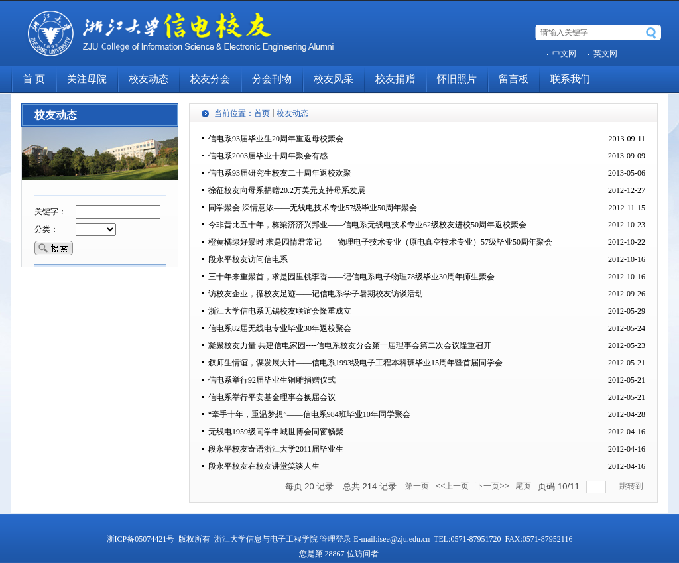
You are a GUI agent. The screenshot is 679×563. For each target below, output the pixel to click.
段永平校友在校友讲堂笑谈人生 (264, 466)
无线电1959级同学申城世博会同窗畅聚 (275, 431)
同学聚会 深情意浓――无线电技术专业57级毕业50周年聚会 (312, 207)
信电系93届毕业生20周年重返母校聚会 (275, 138)
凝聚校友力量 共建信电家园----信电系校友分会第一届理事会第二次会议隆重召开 (349, 345)
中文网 (564, 53)
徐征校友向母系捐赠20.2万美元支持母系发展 (286, 190)
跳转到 (632, 486)
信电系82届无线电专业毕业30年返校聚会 (279, 328)
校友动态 (292, 113)
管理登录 (335, 539)
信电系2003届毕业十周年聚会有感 (268, 155)
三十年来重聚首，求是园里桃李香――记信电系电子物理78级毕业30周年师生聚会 (351, 276)
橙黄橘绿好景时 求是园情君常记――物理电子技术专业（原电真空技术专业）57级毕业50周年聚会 (380, 242)
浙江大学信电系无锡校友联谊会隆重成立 (279, 311)
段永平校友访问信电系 (248, 259)
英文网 (605, 53)
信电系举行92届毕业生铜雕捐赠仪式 (272, 380)
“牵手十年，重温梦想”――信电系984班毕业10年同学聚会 (309, 414)
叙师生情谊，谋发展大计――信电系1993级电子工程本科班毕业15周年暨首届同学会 (355, 362)
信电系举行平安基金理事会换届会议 (272, 397)
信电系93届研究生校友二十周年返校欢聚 (279, 173)
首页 (262, 113)
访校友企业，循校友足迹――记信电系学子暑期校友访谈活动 (315, 293)
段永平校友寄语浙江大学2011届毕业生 (275, 449)
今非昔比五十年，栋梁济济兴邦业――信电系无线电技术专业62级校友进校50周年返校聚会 (367, 224)
